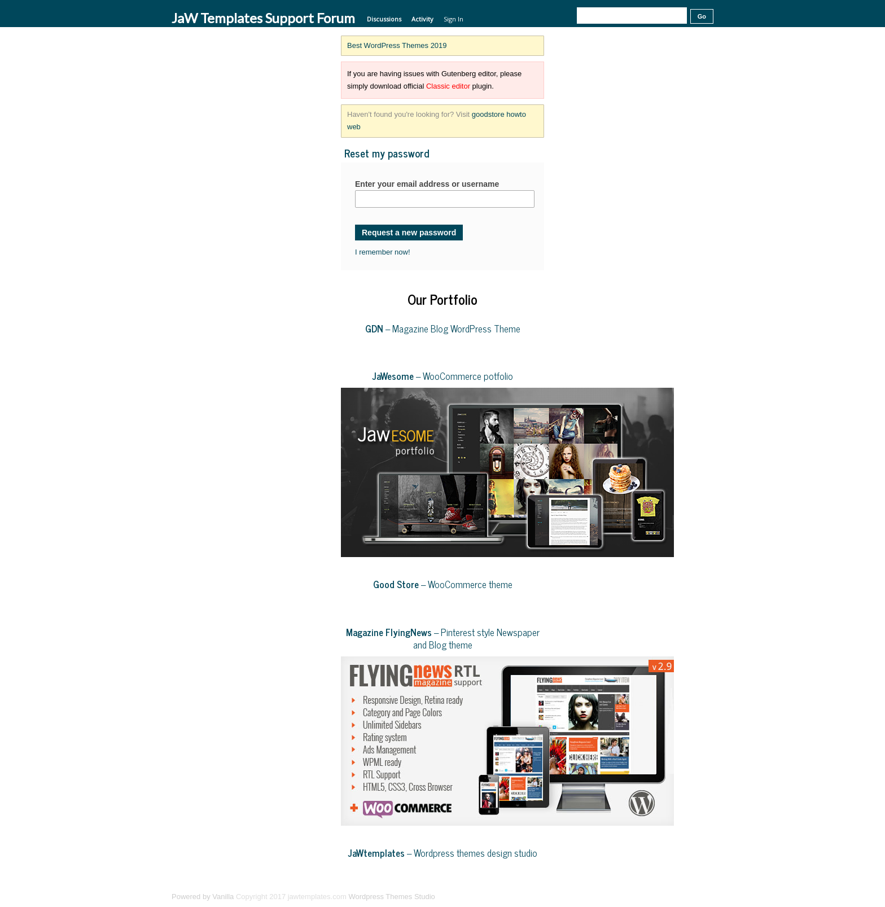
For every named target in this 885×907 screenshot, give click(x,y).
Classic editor (448, 86)
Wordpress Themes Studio (391, 896)
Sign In (453, 19)
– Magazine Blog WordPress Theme (442, 328)
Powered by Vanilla (203, 896)
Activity (422, 19)
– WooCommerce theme (442, 584)
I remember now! (382, 252)
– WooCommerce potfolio (443, 376)
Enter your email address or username (427, 184)
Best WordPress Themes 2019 (397, 45)
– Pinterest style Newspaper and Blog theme (443, 638)
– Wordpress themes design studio (442, 853)
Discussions (384, 19)
